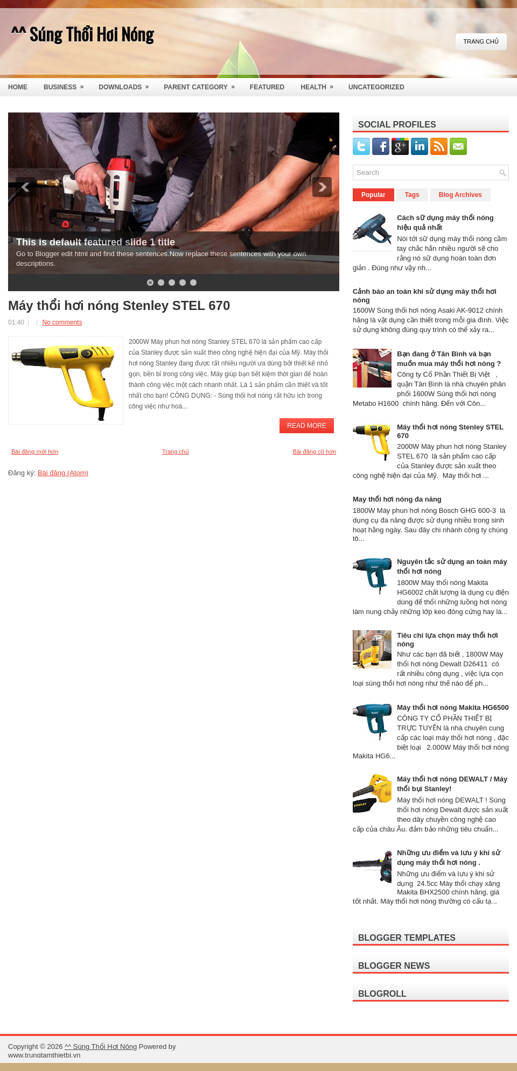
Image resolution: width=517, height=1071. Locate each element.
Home (17, 87)
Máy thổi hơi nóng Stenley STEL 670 (119, 305)
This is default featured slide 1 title (95, 242)
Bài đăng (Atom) (63, 473)
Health (320, 84)
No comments (62, 322)
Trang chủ (481, 41)
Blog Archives (460, 195)
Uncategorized (376, 87)
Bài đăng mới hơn (34, 451)
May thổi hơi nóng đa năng (397, 499)
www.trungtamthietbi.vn (44, 1055)
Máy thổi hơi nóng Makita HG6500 (452, 707)
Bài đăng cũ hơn (314, 451)
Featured (267, 87)
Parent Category (202, 84)
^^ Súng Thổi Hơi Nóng (82, 33)
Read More (306, 425)
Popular (373, 195)
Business (67, 84)
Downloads (127, 84)
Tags (412, 195)
